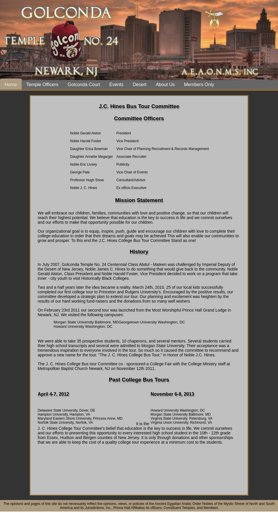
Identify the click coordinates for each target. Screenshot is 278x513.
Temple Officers (42, 84)
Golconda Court (84, 84)
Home (11, 84)
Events (116, 84)
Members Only (199, 84)
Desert (140, 84)
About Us (165, 84)
